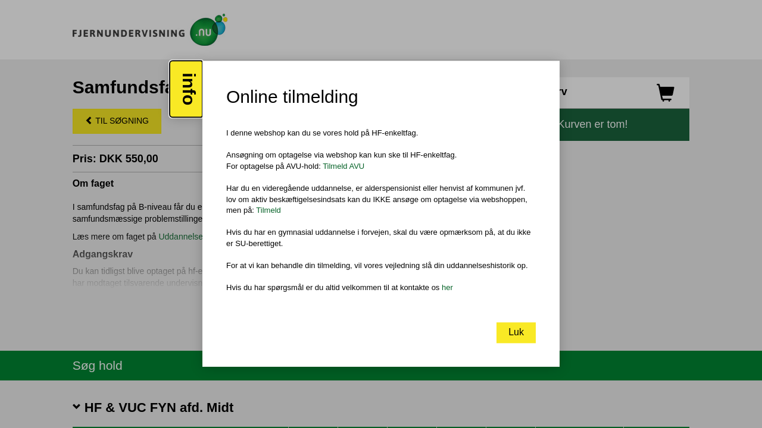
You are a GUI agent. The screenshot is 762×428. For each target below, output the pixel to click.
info (189, 89)
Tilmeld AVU (343, 166)
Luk (516, 333)
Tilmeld (268, 210)
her (447, 287)
